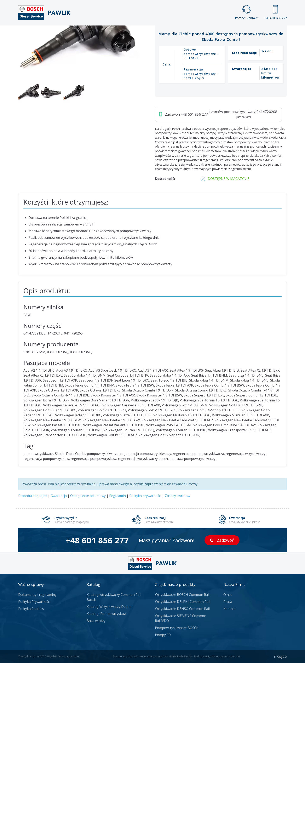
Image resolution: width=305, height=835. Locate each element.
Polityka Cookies (31, 780)
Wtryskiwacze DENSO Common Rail (182, 780)
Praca (159, 32)
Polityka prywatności (145, 667)
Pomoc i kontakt (246, 12)
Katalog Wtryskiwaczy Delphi (109, 778)
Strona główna (106, 32)
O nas (227, 766)
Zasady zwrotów (177, 667)
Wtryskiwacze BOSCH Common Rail (182, 766)
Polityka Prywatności (34, 773)
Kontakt (204, 32)
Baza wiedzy (96, 792)
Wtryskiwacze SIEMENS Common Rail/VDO (180, 790)
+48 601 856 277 (275, 12)
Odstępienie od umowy (88, 667)
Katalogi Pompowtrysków (106, 785)
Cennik (180, 32)
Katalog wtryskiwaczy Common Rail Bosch (114, 769)
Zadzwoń (47, 142)
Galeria (136, 32)
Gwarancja (59, 667)
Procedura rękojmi (32, 667)
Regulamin (117, 667)
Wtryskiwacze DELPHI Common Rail (182, 773)
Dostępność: (165, 350)
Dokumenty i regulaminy (37, 766)
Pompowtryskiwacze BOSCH (177, 799)
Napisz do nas (141, 142)
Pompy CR (163, 806)
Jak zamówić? (99, 142)
